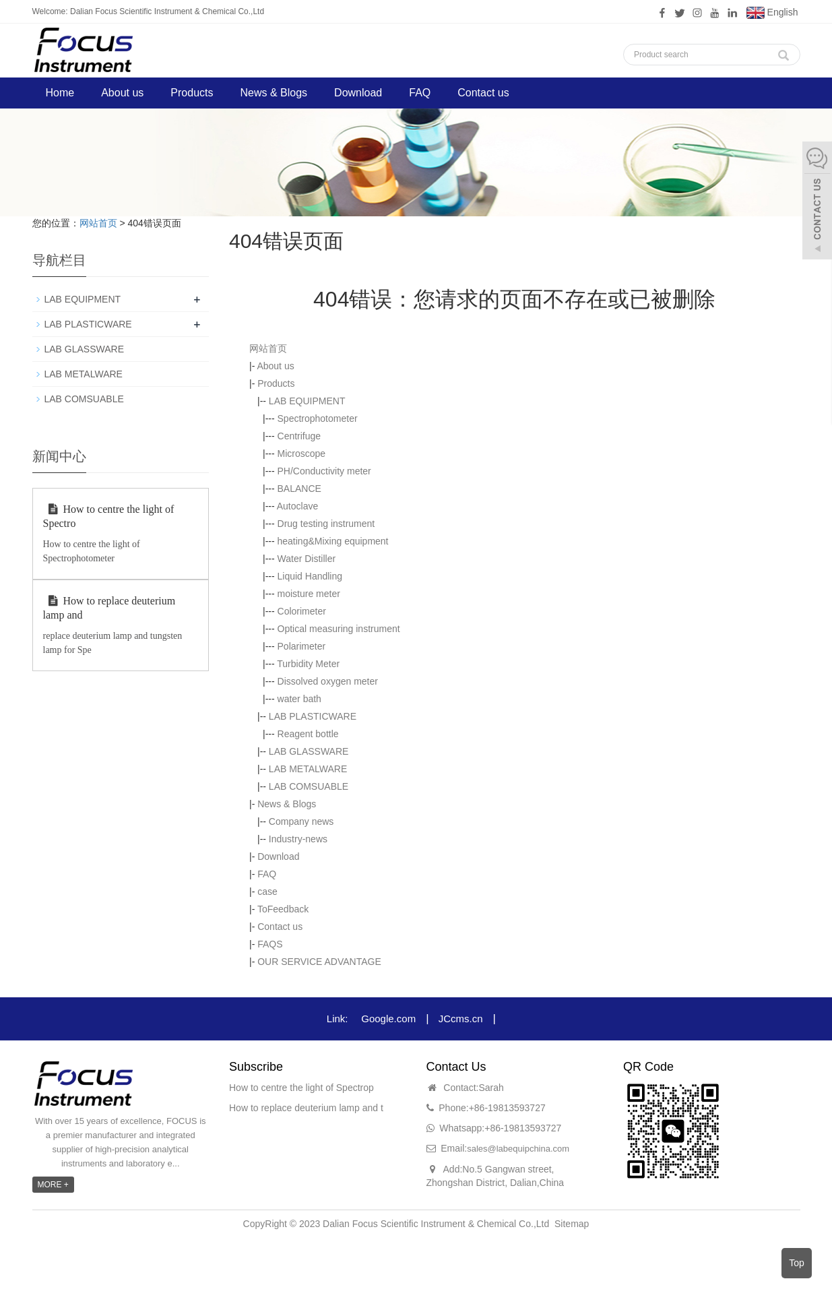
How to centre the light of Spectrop (301, 1087)
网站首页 (98, 223)
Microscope (302, 453)
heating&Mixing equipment (333, 541)
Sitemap (571, 1223)
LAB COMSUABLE (308, 786)
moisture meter (309, 593)
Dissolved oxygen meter (328, 681)
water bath (299, 698)
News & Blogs (273, 92)
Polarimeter (302, 646)
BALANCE (299, 488)
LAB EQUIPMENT (307, 401)
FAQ (419, 92)
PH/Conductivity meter (324, 471)
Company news (301, 821)
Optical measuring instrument (339, 628)
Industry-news (298, 839)
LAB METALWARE (308, 768)
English (772, 13)
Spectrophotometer (318, 418)
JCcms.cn (461, 1018)
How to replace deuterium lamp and (109, 608)
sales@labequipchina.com (518, 1149)
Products (191, 92)
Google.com (388, 1018)
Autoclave (297, 506)
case (267, 891)
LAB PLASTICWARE (312, 716)
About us (122, 92)
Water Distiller (307, 558)
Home (60, 92)
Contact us (483, 92)
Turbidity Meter (308, 663)
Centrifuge (299, 436)
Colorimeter (302, 611)
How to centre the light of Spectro (108, 516)
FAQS (269, 944)
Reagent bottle (308, 733)
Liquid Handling (310, 576)
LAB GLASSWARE (309, 751)
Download (358, 92)
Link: (337, 1018)
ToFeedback (283, 909)
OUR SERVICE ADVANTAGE (319, 961)
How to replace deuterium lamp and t (306, 1107)
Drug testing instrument (326, 523)
